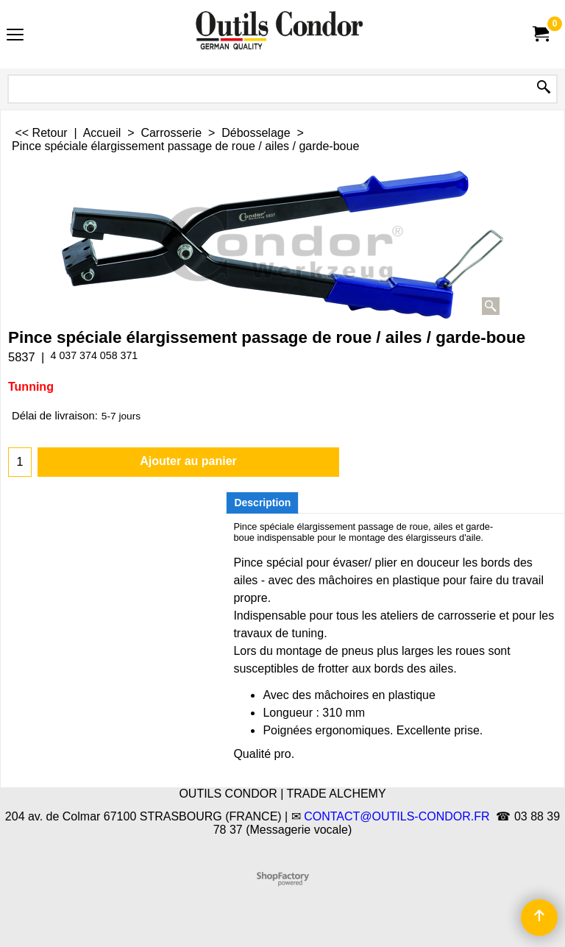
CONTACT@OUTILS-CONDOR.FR (396, 816)
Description (262, 502)
